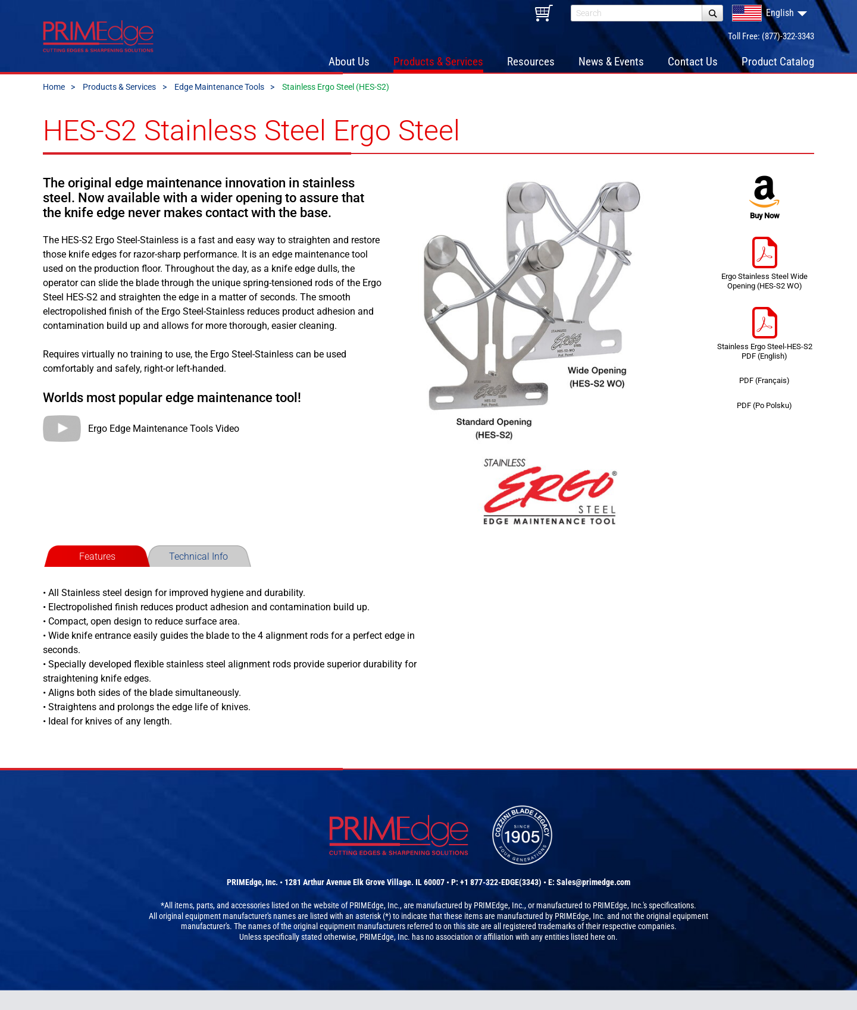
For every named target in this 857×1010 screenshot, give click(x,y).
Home (54, 103)
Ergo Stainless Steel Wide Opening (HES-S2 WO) (764, 280)
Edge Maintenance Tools (219, 103)
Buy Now (764, 214)
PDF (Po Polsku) (764, 422)
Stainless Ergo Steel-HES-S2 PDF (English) (764, 350)
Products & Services (119, 103)
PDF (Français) (764, 397)
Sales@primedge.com (593, 902)
